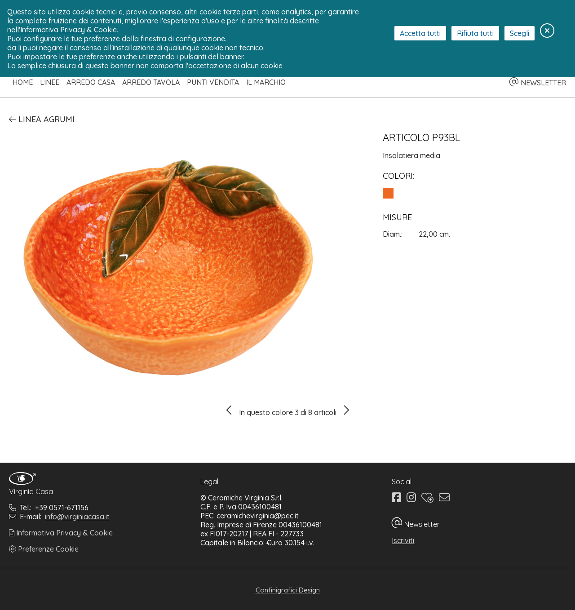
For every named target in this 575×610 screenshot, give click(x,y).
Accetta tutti (420, 33)
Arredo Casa (90, 82)
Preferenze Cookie (44, 548)
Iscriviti (403, 540)
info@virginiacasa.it (77, 516)
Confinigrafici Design (288, 590)
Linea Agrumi (42, 119)
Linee (49, 82)
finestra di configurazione (183, 38)
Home (23, 82)
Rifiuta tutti (475, 33)
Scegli (519, 33)
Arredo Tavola (151, 82)
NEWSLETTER (537, 82)
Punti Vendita (213, 82)
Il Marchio (266, 82)
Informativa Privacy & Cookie (61, 532)
